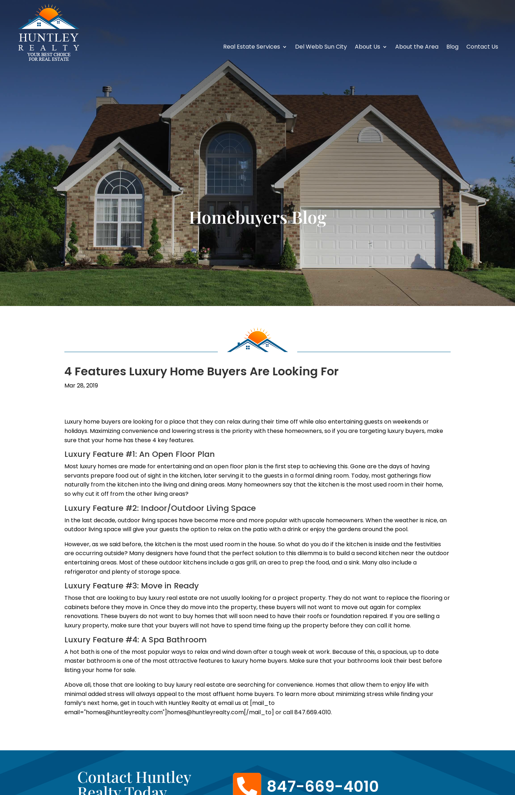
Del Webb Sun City (321, 47)
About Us (367, 47)
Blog (452, 47)
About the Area (416, 47)
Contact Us (482, 47)
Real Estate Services (251, 47)
